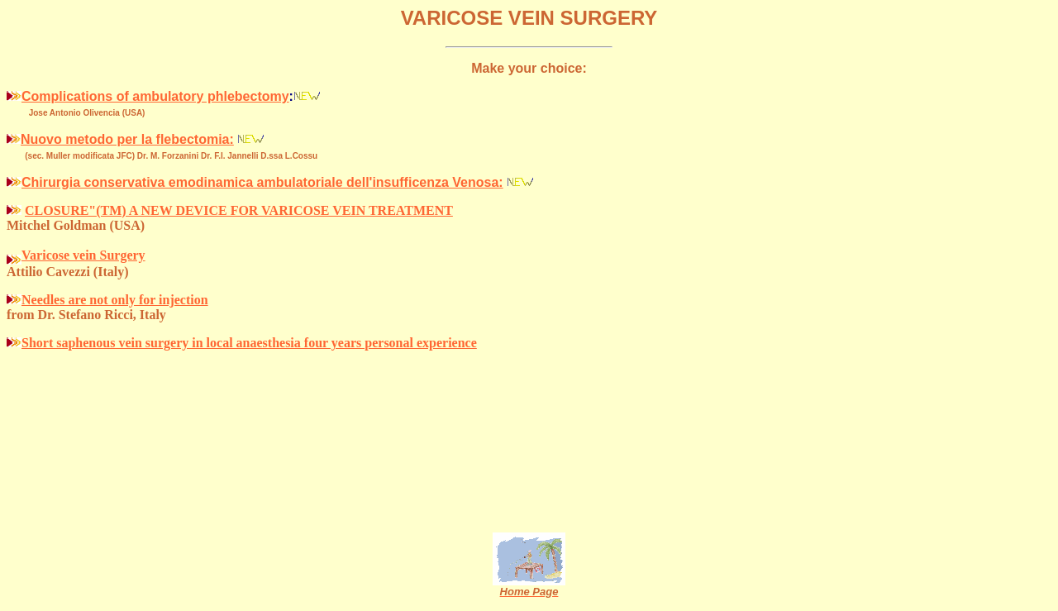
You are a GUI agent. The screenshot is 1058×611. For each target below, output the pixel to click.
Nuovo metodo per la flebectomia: (127, 139)
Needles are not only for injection (114, 300)
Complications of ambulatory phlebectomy (155, 96)
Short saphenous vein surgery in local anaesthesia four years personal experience (249, 343)
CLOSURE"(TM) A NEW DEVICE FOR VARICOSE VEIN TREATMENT (239, 210)
